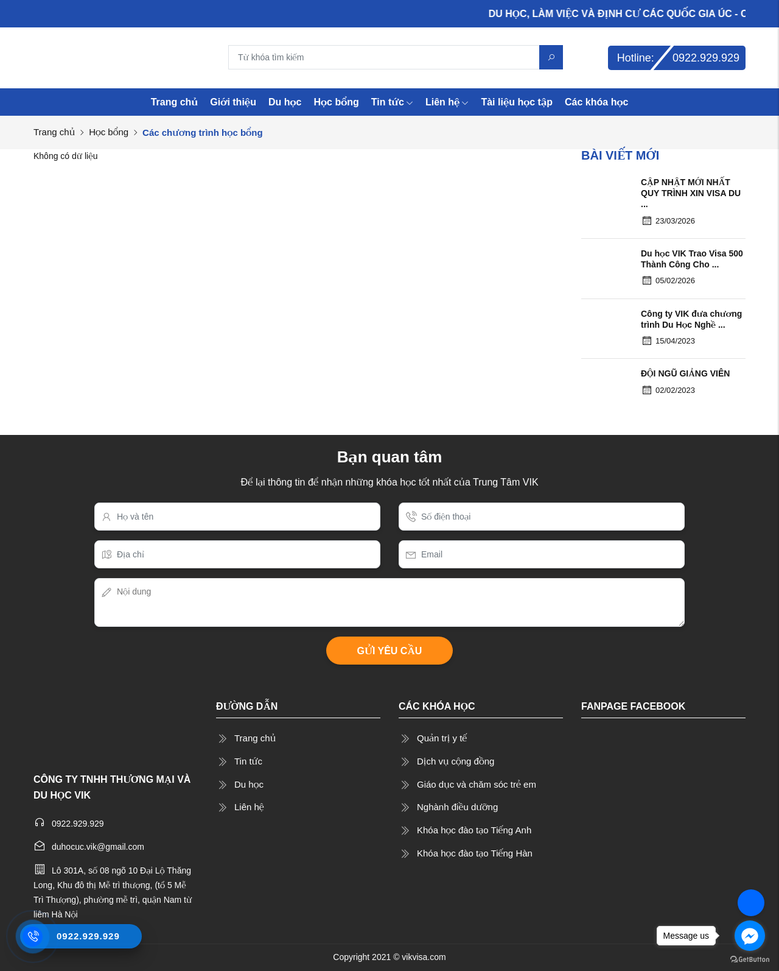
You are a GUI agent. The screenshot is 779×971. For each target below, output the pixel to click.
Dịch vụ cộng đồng (455, 761)
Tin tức (392, 102)
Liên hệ (447, 102)
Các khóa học (596, 102)
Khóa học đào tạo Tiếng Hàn (475, 853)
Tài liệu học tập (517, 102)
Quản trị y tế (442, 738)
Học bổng (335, 102)
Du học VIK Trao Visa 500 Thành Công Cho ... (692, 259)
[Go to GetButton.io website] (749, 958)
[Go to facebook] (750, 935)
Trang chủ (174, 102)
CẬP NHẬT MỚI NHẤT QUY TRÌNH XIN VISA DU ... (691, 193)
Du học (285, 102)
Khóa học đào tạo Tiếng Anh (474, 830)
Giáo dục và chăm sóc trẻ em (476, 784)
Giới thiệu (233, 102)
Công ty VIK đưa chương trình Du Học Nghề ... (691, 319)
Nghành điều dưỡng (457, 807)
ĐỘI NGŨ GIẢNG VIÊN (685, 373)
